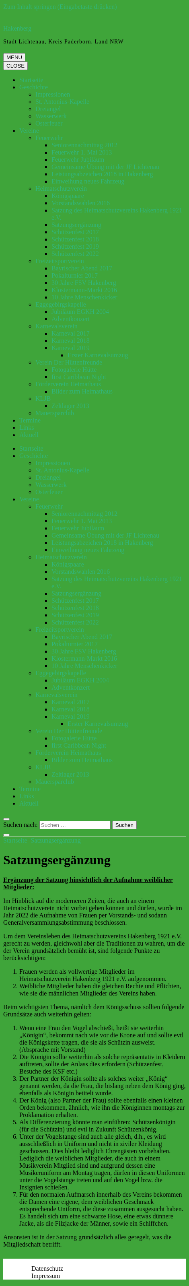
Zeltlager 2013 (70, 405)
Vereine (29, 130)
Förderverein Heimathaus (68, 384)
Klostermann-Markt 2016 (84, 289)
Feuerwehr (49, 137)
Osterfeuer (49, 123)
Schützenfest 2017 (75, 232)
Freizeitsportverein (59, 261)
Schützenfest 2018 (75, 239)
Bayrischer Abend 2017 (81, 268)
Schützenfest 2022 (75, 253)
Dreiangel (48, 108)
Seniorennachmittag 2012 (84, 145)
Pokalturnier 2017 (74, 275)
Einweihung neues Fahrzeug (87, 181)
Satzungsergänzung (76, 224)
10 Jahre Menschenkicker (84, 297)
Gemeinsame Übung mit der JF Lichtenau (105, 166)
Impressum (45, 1275)
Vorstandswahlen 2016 (80, 203)
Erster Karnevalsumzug (98, 355)
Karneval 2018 (70, 340)
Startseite (31, 79)
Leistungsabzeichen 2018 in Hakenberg (102, 174)
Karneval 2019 (70, 347)
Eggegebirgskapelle (60, 304)
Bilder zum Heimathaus (82, 391)
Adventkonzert (70, 318)
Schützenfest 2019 (75, 246)
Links (26, 427)
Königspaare (67, 195)
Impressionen (52, 94)
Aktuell (29, 434)
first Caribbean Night (78, 376)
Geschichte (33, 87)
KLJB (43, 398)
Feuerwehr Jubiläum (77, 159)
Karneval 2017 (70, 333)
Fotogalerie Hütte (74, 369)
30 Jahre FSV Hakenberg (83, 282)
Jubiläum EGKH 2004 (80, 311)
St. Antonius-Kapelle (62, 101)
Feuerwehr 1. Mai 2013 (81, 152)
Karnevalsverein (56, 326)
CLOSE (15, 66)
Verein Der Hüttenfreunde (68, 362)
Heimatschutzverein (61, 188)
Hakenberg (17, 28)
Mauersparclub (54, 413)
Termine (30, 420)
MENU (14, 57)
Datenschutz (47, 1268)
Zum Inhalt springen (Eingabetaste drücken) (60, 6)
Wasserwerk (51, 116)
